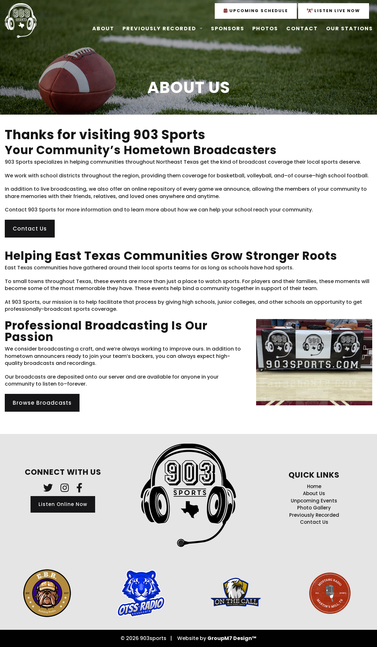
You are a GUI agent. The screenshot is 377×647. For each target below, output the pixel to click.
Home (314, 486)
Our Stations (349, 28)
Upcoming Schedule (256, 11)
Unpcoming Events (314, 500)
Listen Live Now (333, 11)
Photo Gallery (314, 507)
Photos (265, 28)
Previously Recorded (159, 28)
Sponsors (227, 28)
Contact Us (30, 228)
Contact (302, 28)
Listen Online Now (62, 504)
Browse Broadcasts (42, 403)
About (103, 28)
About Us (314, 493)
